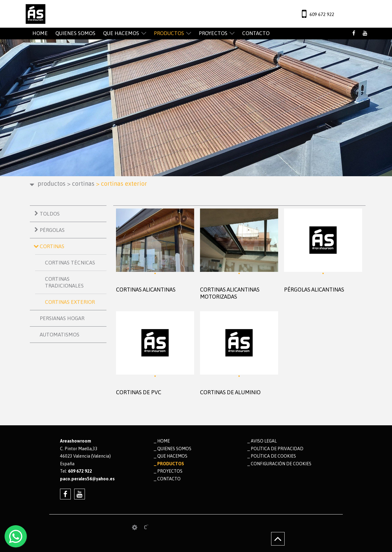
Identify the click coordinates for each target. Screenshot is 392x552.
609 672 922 (322, 14)
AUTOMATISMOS (59, 335)
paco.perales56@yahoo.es (87, 478)
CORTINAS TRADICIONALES (64, 282)
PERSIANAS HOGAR (62, 318)
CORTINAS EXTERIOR (70, 302)
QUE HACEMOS (121, 33)
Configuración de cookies (281, 463)
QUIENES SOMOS (75, 33)
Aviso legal (264, 441)
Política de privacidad (277, 448)
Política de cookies (273, 456)
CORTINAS (80, 183)
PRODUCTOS (169, 33)
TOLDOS (50, 214)
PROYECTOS (213, 33)
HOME (40, 33)
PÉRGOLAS (52, 230)
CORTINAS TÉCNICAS (70, 263)
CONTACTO (256, 33)
